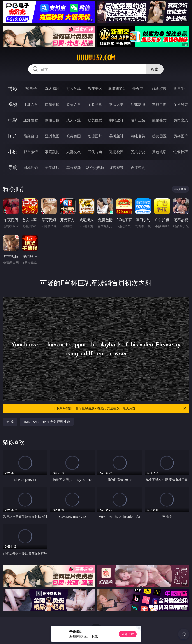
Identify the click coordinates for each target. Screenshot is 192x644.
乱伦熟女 (159, 120)
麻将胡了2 (116, 88)
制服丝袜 (116, 120)
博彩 (12, 88)
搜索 (154, 69)
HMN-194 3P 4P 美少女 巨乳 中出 (46, 421)
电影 (12, 120)
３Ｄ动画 (95, 104)
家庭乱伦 (52, 151)
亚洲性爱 (30, 120)
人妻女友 (73, 151)
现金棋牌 (159, 88)
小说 (12, 152)
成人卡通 (73, 120)
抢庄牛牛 (180, 88)
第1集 (10, 421)
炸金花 (137, 88)
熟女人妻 (116, 104)
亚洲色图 (52, 135)
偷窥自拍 (30, 135)
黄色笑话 (159, 151)
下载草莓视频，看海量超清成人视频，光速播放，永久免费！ (120, 408)
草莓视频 (73, 167)
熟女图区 (159, 135)
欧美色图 (73, 135)
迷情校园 (116, 151)
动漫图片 (95, 135)
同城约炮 (30, 167)
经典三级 (138, 120)
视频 (12, 104)
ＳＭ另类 (180, 104)
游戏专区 (95, 88)
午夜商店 (52, 167)
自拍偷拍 (52, 104)
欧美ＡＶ (73, 104)
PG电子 (31, 88)
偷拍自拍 (52, 120)
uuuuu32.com (95, 57)
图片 (12, 136)
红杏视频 (116, 167)
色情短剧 (138, 167)
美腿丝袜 (116, 135)
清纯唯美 (138, 135)
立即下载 (127, 634)
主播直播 (159, 104)
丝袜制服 (138, 104)
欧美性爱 (95, 120)
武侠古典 (95, 151)
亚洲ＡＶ (30, 104)
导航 (12, 167)
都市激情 (30, 151)
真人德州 (52, 88)
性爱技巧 (180, 151)
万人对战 (73, 88)
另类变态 (180, 120)
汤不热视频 (95, 167)
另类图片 (180, 135)
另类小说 (138, 151)
